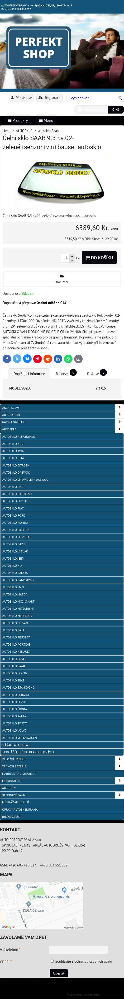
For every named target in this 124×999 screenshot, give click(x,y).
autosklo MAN (13, 587)
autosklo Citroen (15, 465)
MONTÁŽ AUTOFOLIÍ (15, 802)
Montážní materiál (16, 342)
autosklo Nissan (15, 623)
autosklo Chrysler (17, 537)
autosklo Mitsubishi (18, 609)
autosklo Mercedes (17, 616)
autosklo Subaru (15, 695)
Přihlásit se (21, 97)
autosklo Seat (13, 680)
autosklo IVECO (14, 544)
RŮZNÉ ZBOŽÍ (11, 817)
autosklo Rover (14, 659)
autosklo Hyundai (16, 530)
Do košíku (99, 258)
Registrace (49, 97)
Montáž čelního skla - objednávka (28, 752)
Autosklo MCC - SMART (18, 601)
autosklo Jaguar (15, 551)
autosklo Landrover (18, 580)
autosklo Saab (13, 666)
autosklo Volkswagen (19, 738)
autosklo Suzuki (15, 702)
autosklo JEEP (13, 559)
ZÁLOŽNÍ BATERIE (63, 759)
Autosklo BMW (13, 458)
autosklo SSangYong (18, 687)
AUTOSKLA (63, 429)
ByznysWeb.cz (110, 994)
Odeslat (58, 973)
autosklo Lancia (15, 573)
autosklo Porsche (16, 644)
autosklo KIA (12, 566)
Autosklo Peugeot (16, 637)
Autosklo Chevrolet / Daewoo (25, 480)
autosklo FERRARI (15, 501)
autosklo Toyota (15, 723)
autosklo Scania (15, 673)
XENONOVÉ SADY (63, 795)
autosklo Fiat (13, 508)
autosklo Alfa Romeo (18, 437)
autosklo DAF (12, 487)
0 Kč (115, 109)
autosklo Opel (13, 630)
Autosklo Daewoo (16, 473)
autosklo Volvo (14, 730)
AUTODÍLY (9, 788)
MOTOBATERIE (63, 780)
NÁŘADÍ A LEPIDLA (15, 745)
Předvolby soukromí (14, 982)
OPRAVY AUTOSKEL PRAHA (20, 810)
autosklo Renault (16, 652)
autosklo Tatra (14, 716)
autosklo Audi (13, 444)
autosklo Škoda (14, 709)
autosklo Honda (15, 523)
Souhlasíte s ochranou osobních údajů (83, 961)
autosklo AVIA (13, 451)
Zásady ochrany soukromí (51, 982)
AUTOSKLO (11, 331)
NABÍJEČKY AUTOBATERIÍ (19, 774)
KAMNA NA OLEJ (63, 422)
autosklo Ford (13, 516)
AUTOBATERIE (63, 414)
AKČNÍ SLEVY (63, 407)
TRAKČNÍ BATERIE (63, 766)
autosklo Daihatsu (17, 494)
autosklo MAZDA (15, 594)
